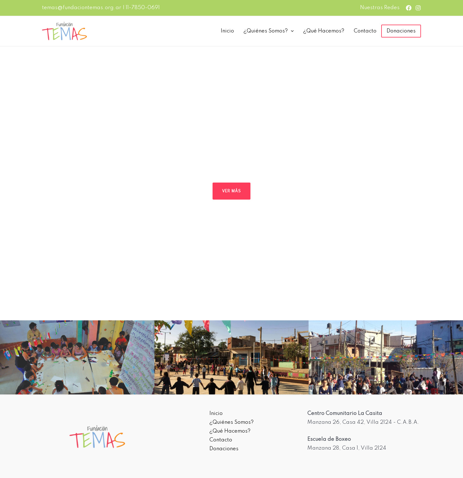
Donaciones (401, 31)
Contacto (365, 31)
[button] (10, 160)
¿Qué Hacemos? (323, 31)
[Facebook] (409, 8)
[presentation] (291, 31)
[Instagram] (418, 8)
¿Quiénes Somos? (269, 31)
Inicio (227, 31)
